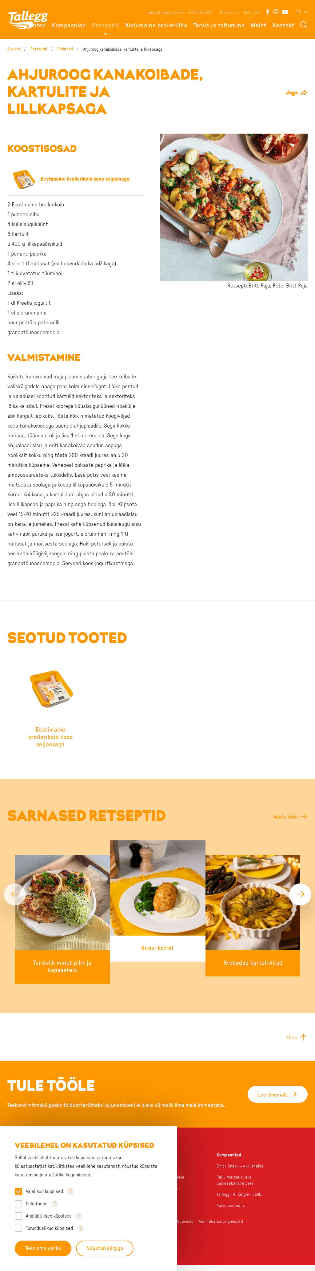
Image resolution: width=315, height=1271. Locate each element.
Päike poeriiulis (231, 1212)
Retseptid (105, 25)
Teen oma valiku (43, 1248)
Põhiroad (68, 49)
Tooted (37, 25)
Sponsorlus (229, 12)
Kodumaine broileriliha (156, 25)
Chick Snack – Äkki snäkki (241, 1172)
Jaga (291, 93)
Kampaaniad (69, 25)
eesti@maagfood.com (167, 12)
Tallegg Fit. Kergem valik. (241, 1201)
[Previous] (15, 897)
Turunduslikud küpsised (49, 1228)
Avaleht (14, 49)
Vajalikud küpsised (44, 1191)
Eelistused (36, 1203)
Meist (258, 25)
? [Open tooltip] (71, 1191)
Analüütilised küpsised (49, 1215)
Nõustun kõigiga (105, 1248)
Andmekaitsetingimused (222, 1228)
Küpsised (185, 1228)
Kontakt (283, 25)
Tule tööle (250, 12)
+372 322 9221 (201, 12)
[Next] (300, 897)
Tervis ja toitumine (219, 25)
